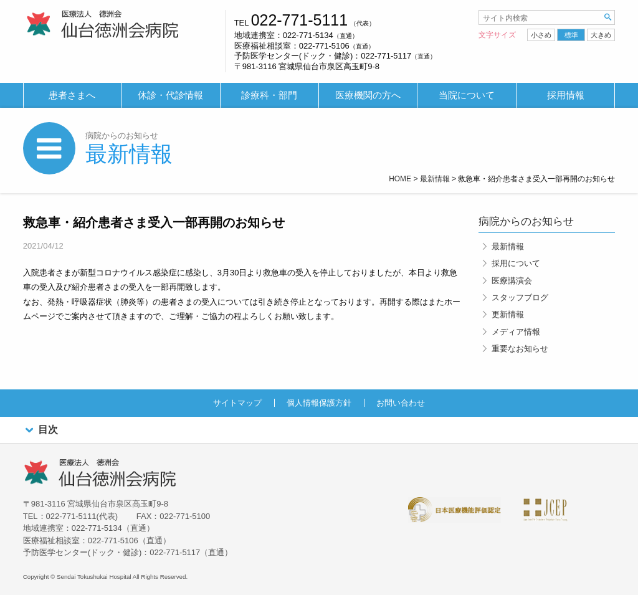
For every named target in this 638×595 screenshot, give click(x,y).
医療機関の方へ (368, 95)
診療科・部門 (269, 95)
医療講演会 (512, 280)
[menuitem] (72, 95)
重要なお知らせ (520, 348)
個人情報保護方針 (319, 403)
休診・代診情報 (170, 95)
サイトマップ (237, 403)
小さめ (541, 35)
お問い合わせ (400, 403)
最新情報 (129, 153)
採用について (516, 263)
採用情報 (565, 95)
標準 (571, 35)
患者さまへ (72, 95)
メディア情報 (516, 331)
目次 (40, 430)
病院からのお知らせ (121, 135)
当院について (467, 95)
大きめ (601, 35)
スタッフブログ (520, 297)
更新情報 (508, 314)
